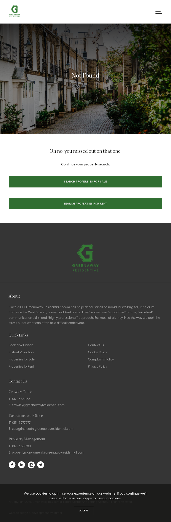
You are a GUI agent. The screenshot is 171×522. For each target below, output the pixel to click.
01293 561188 (21, 399)
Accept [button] (83, 510)
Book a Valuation (21, 345)
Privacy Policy (97, 366)
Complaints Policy (101, 359)
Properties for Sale (22, 359)
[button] (158, 12)
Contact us (96, 345)
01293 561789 (21, 446)
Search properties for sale (85, 181)
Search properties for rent (85, 203)
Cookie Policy (97, 352)
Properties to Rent (21, 366)
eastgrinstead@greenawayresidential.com (43, 428)
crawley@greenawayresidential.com (38, 405)
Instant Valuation (21, 352)
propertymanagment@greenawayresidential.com (48, 452)
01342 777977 (21, 422)
